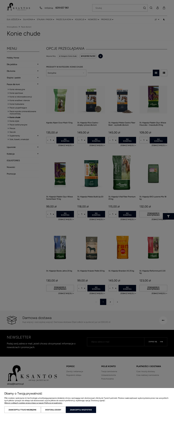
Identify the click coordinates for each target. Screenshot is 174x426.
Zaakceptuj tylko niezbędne (22, 410)
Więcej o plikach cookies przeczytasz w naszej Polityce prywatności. (33, 403)
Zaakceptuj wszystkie (81, 410)
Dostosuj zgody (53, 410)
